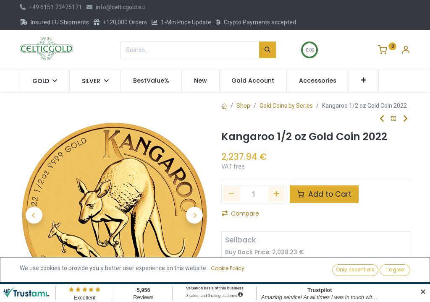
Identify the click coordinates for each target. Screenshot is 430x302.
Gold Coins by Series (286, 105)
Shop (243, 105)
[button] (364, 81)
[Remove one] (231, 194)
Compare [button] (240, 213)
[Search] (267, 50)
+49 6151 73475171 (51, 7)
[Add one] (276, 194)
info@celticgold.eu (116, 7)
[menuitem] (151, 81)
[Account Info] (405, 50)
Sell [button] (312, 269)
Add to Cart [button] (324, 194)
